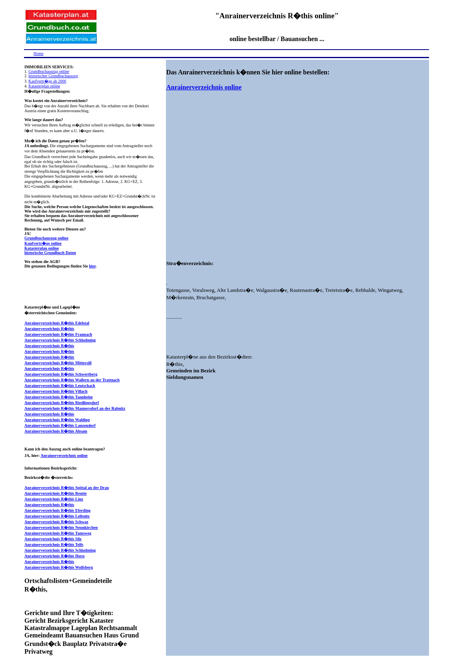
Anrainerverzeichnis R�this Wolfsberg (58, 567)
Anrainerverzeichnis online (64, 455)
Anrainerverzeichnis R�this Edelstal (56, 323)
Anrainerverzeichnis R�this (49, 328)
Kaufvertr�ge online (42, 243)
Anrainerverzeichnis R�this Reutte (55, 493)
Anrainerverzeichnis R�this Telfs (53, 544)
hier (92, 266)
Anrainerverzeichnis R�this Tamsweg (57, 533)
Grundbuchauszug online (48, 71)
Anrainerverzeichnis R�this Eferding (57, 510)
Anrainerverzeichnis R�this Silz (53, 539)
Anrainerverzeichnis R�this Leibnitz (57, 516)
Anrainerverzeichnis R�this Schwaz (56, 522)
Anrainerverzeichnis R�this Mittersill (57, 363)
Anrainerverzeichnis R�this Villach (55, 391)
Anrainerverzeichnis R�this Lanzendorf (60, 425)
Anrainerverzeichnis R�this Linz (53, 499)
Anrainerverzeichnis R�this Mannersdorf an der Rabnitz (74, 408)
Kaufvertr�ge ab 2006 (47, 81)
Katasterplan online (44, 86)
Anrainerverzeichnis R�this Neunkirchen (61, 527)
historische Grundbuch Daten (50, 252)
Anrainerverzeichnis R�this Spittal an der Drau (66, 487)
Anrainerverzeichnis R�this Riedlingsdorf (61, 402)
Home (39, 53)
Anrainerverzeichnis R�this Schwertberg (60, 374)
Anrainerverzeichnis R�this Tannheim (58, 397)
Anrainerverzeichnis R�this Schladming (60, 340)
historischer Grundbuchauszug (53, 76)
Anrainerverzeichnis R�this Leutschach (59, 385)
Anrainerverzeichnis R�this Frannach (58, 334)
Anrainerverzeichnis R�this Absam (55, 431)
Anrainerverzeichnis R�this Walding (57, 419)
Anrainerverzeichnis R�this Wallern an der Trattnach (72, 380)
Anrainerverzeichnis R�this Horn (54, 556)
